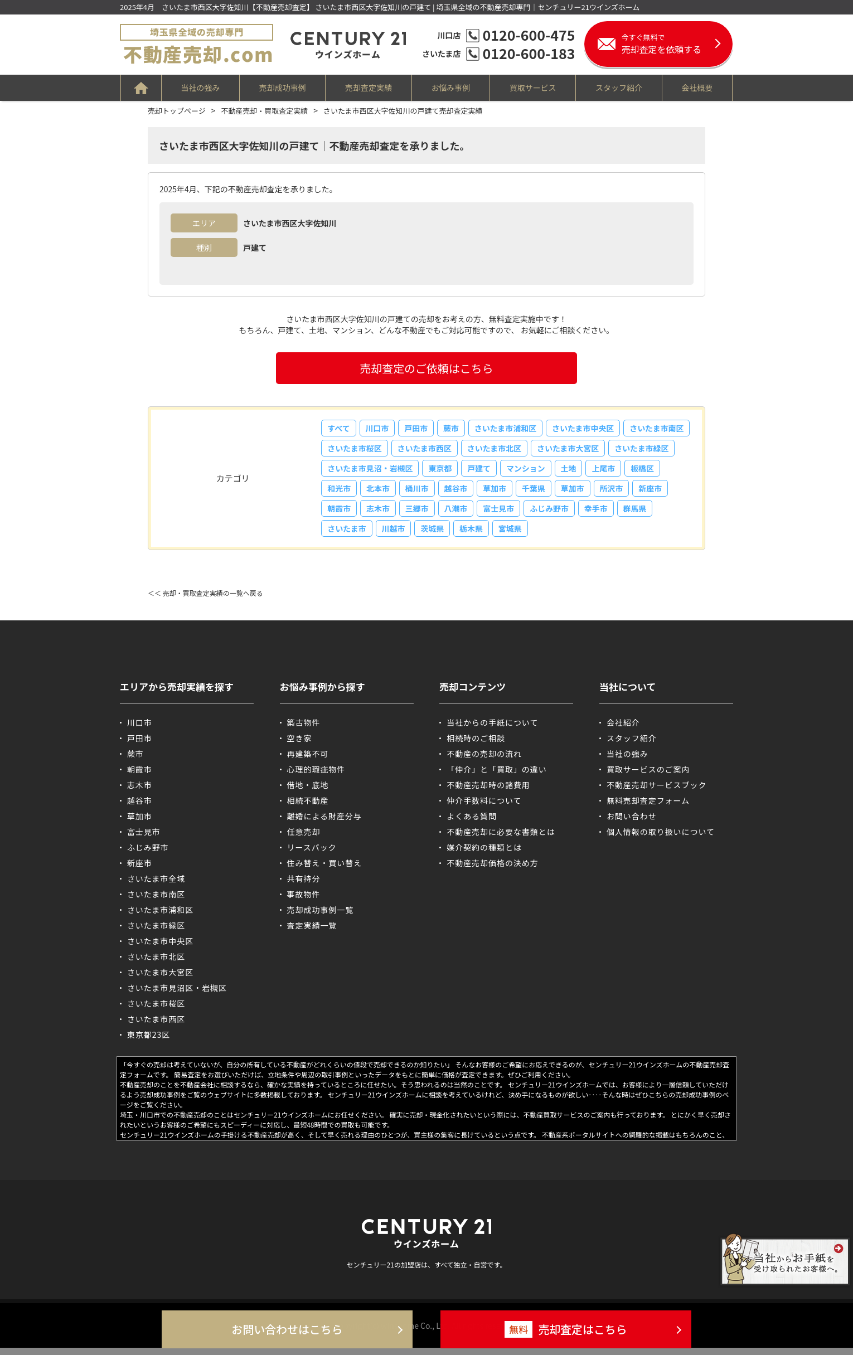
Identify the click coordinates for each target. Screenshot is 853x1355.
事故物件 (304, 901)
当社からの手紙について (493, 730)
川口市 (379, 429)
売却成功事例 (282, 87)
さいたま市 (427, 535)
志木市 (460, 513)
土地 (645, 471)
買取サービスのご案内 (648, 776)
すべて (339, 429)
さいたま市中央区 (590, 429)
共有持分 (304, 886)
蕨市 (455, 429)
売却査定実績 (368, 87)
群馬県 (379, 535)
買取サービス (533, 87)
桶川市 (500, 492)
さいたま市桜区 (426, 450)
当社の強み (199, 87)
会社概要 (698, 87)
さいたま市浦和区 (511, 429)
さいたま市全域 (156, 886)
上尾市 (339, 492)
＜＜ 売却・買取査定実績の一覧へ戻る (205, 600)
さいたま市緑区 (355, 471)
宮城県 (596, 535)
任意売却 (304, 839)
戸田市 (419, 429)
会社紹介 (623, 730)
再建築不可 (308, 761)
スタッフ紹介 (620, 87)
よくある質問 (472, 823)
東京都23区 (149, 1042)
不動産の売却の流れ (484, 761)
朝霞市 (420, 513)
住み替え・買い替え (324, 870)
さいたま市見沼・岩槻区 (442, 471)
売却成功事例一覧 (320, 917)
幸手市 (339, 535)
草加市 (580, 492)
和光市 (420, 492)
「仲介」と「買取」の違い (497, 776)
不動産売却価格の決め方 (493, 870)
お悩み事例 (451, 87)
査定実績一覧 (312, 932)
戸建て (553, 471)
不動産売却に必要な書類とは (501, 839)
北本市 (460, 492)
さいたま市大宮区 (644, 450)
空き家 (299, 745)
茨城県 (515, 535)
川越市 (475, 535)
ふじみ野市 (636, 513)
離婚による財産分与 (324, 823)
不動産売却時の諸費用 (488, 792)
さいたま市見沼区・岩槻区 (177, 995)
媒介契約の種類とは (484, 854)
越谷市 (540, 492)
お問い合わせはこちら (287, 1330)
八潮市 (540, 513)
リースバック (312, 854)
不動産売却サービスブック (657, 792)
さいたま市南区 (355, 450)
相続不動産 (308, 808)
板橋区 (379, 492)
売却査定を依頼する (677, 44)
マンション (601, 471)
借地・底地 (308, 792)
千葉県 (620, 492)
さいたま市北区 (568, 450)
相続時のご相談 (476, 745)
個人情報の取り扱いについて (661, 839)
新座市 (379, 513)
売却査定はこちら (566, 1329)
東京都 (513, 471)
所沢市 (339, 513)
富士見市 (584, 513)
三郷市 (500, 513)
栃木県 (556, 535)
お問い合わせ (632, 823)
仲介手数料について (484, 808)
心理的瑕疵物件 (316, 776)
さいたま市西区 (498, 450)
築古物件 (304, 730)
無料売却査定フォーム (648, 808)
